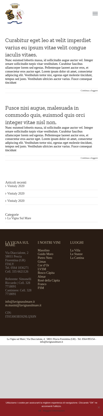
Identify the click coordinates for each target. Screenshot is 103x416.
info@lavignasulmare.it (20, 301)
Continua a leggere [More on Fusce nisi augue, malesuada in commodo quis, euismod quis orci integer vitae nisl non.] (89, 158)
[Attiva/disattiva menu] (95, 13)
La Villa (75, 250)
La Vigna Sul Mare (19, 218)
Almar (42, 276)
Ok (39, 410)
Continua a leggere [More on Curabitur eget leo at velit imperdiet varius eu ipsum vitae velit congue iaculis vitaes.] (89, 90)
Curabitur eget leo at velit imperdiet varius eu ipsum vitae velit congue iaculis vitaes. (48, 47)
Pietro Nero (45, 258)
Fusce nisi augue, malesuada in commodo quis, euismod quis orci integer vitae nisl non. (45, 115)
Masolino (44, 250)
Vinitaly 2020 (15, 186)
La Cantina (77, 258)
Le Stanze (76, 254)
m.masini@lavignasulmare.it (23, 305)
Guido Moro (45, 254)
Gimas (42, 261)
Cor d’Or (43, 265)
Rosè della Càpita (49, 280)
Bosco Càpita (46, 272)
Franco (42, 284)
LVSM (42, 269)
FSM (41, 288)
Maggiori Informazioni (54, 410)
